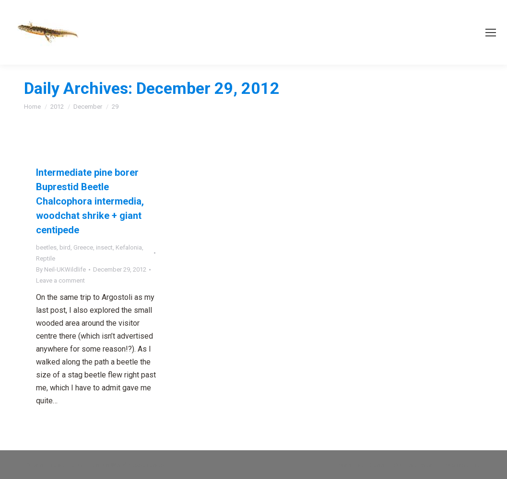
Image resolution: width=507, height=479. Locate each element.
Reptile (45, 258)
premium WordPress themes (124, 464)
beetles (46, 247)
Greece (83, 247)
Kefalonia (129, 247)
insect (104, 247)
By (61, 269)
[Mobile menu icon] (490, 32)
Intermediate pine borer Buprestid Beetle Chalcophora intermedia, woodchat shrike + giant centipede (90, 201)
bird (65, 247)
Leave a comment (60, 280)
